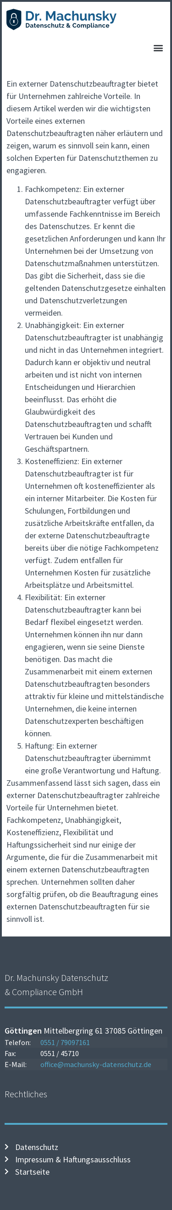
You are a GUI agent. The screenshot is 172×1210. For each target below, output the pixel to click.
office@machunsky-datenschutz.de (95, 1064)
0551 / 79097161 (65, 1042)
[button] (158, 47)
